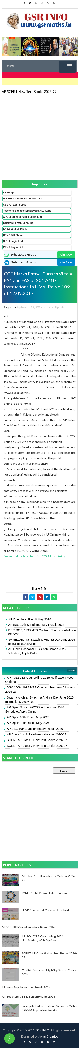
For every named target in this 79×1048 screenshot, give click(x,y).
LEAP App (9, 192)
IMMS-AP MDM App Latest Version (45, 893)
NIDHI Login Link (13, 241)
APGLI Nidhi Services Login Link (23, 216)
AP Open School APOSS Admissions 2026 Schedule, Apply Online (36, 651)
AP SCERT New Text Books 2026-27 (29, 92)
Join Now (65, 254)
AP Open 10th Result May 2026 (28, 717)
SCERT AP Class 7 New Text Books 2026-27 (37, 745)
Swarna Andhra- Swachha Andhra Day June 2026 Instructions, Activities (41, 641)
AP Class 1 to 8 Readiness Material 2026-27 (36, 734)
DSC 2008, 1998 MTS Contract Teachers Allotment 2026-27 (41, 632)
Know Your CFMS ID (15, 229)
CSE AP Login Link (14, 204)
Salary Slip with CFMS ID (18, 223)
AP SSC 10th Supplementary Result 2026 (36, 624)
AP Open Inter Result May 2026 (29, 619)
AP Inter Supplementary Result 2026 (26, 987)
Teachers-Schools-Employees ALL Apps (27, 210)
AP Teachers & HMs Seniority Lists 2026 (28, 996)
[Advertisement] (39, 136)
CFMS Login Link (13, 247)
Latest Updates (56, 307)
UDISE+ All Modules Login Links (22, 198)
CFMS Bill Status (13, 235)
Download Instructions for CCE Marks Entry (34, 556)
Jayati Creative (48, 1036)
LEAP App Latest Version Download (45, 910)
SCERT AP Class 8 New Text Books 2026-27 (37, 740)
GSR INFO (42, 1030)
